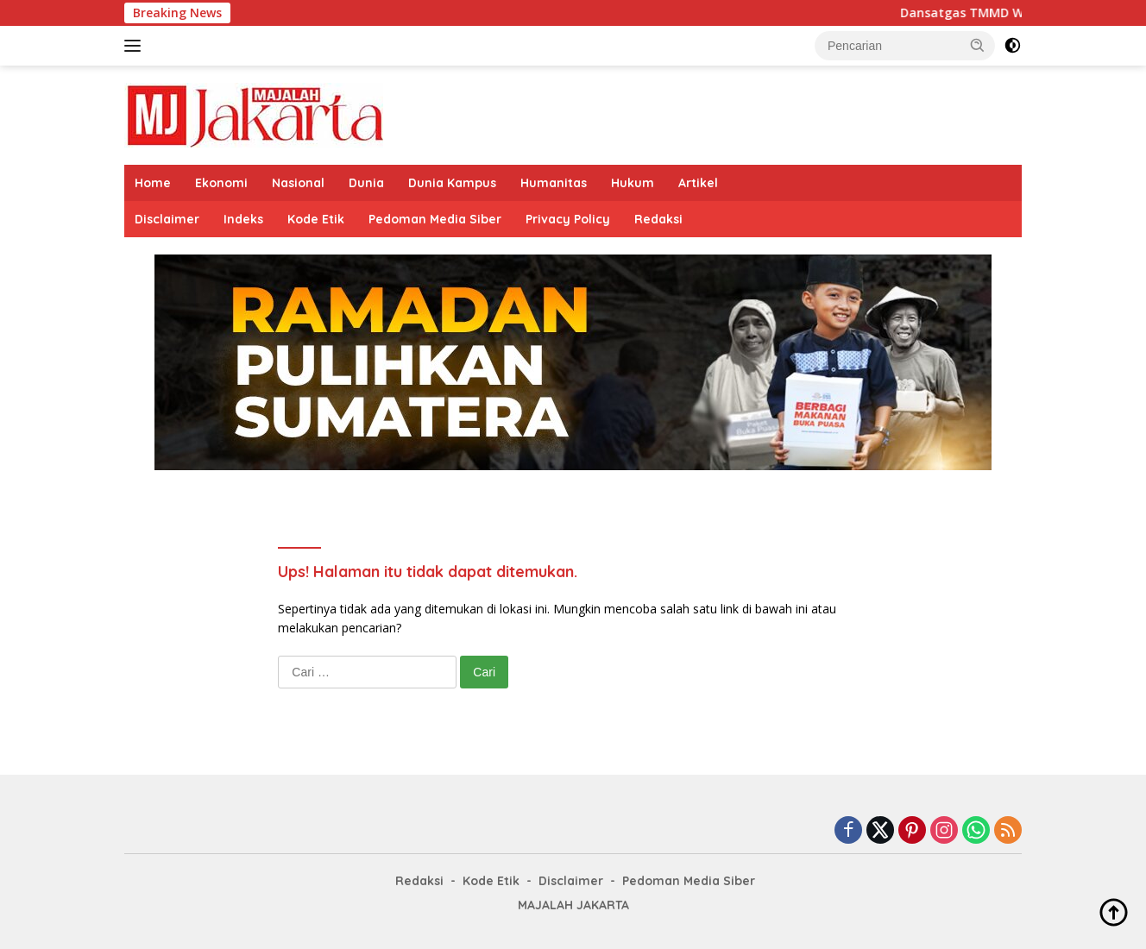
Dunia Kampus (452, 183)
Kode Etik (315, 219)
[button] (977, 45)
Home (153, 183)
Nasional (298, 183)
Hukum (632, 183)
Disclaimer (167, 219)
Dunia (366, 183)
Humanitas (553, 183)
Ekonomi (221, 183)
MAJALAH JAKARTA (573, 905)
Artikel (698, 183)
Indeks (243, 219)
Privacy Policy (568, 219)
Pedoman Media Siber (434, 219)
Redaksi (658, 219)
